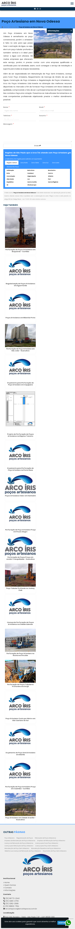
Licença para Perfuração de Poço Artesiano (19, 846)
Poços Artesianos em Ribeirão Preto (20, 318)
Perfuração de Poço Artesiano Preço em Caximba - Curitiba (20, 788)
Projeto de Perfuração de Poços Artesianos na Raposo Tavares (20, 435)
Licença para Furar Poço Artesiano (46, 843)
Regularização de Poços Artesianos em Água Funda (20, 285)
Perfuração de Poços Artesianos (45, 838)
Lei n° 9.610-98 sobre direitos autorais (34, 199)
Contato (8, 888)
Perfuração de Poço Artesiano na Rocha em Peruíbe (20, 655)
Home (7, 882)
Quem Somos (10, 885)
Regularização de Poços (25, 838)
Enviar (37, 146)
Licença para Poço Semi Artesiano (46, 846)
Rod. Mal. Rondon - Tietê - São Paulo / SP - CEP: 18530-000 (30, 917)
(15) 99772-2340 (13, 898)
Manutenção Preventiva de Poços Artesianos (46, 848)
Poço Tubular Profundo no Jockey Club (20, 589)
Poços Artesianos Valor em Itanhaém (20, 496)
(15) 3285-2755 (12, 901)
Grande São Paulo (13, 167)
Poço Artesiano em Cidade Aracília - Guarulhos (20, 819)
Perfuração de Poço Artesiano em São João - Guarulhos (20, 350)
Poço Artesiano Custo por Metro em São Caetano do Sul (20, 720)
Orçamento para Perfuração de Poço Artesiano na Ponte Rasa (20, 469)
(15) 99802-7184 (12, 906)
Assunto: (43, 116)
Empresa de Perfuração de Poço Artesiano (51, 841)
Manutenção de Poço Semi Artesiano (17, 848)
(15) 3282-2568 (12, 904)
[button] (72, 3)
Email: (42, 107)
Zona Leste (55, 163)
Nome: (6, 107)
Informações (9, 890)
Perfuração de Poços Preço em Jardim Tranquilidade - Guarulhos (20, 558)
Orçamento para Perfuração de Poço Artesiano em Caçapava (20, 384)
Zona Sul (45, 163)
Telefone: (7, 116)
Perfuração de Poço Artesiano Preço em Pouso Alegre (20, 531)
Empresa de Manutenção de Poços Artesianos (20, 841)
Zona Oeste (35, 163)
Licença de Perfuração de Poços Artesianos (19, 843)
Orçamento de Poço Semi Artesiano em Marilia (20, 754)
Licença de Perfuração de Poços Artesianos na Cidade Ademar (20, 623)
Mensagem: (8, 124)
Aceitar (61, 923)
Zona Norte (24, 163)
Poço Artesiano (9, 838)
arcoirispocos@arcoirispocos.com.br (21, 909)
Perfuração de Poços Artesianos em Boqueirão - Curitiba (20, 251)
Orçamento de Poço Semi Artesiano (54, 851)
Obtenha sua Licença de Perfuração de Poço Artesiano (23, 851)
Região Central (12, 163)
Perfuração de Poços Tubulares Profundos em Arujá (20, 686)
